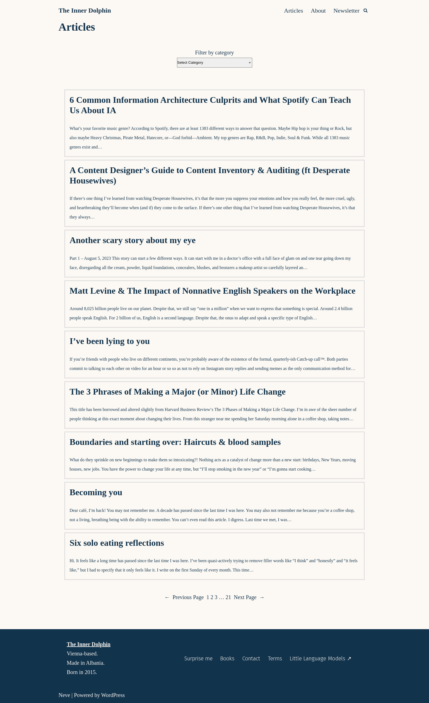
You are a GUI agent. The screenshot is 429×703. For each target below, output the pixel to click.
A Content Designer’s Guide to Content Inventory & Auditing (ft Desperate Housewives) (209, 175)
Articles (293, 10)
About (318, 10)
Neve (64, 695)
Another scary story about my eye (132, 240)
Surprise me (198, 658)
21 (228, 597)
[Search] (365, 10)
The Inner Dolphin (89, 644)
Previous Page (184, 597)
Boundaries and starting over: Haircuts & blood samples (175, 442)
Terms (275, 658)
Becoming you (95, 492)
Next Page (249, 597)
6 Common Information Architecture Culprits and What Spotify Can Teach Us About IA (210, 105)
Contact (251, 658)
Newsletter (347, 10)
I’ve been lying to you (109, 341)
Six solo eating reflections (116, 543)
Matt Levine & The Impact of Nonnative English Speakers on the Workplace (212, 291)
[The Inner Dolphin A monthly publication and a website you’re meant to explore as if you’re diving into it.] (86, 10)
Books (227, 658)
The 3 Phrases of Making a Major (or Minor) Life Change (177, 391)
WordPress (113, 695)
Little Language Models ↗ (321, 658)
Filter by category (214, 52)
